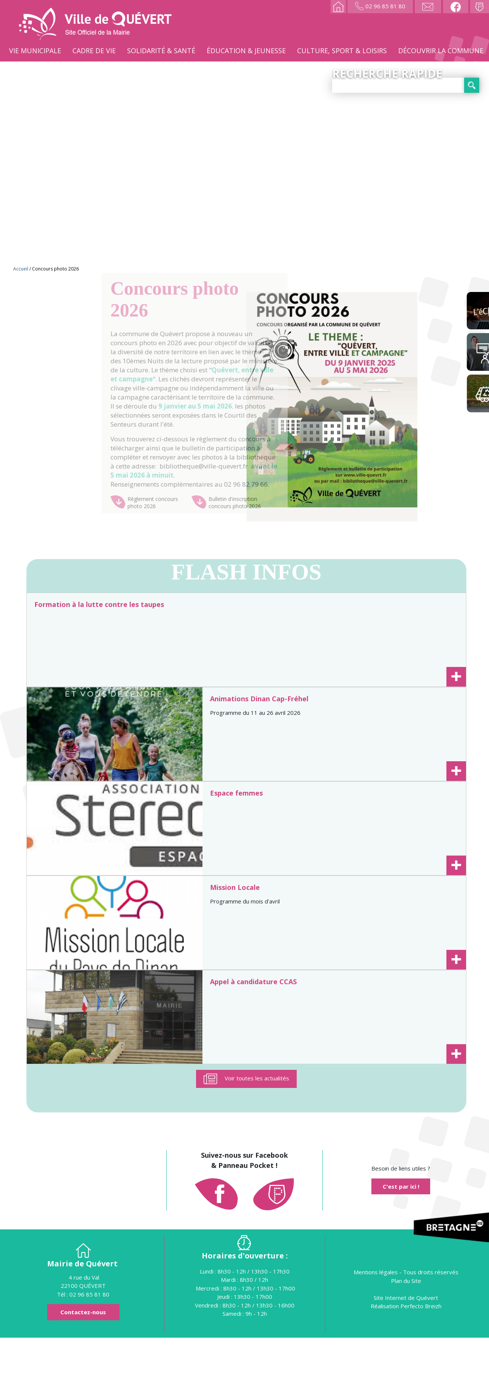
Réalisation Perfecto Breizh (406, 1363)
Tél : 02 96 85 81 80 (83, 1351)
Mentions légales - (378, 1329)
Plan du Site (406, 1338)
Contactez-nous (83, 1369)
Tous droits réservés (430, 1329)
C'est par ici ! (401, 1244)
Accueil (20, 269)
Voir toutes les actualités (257, 1135)
